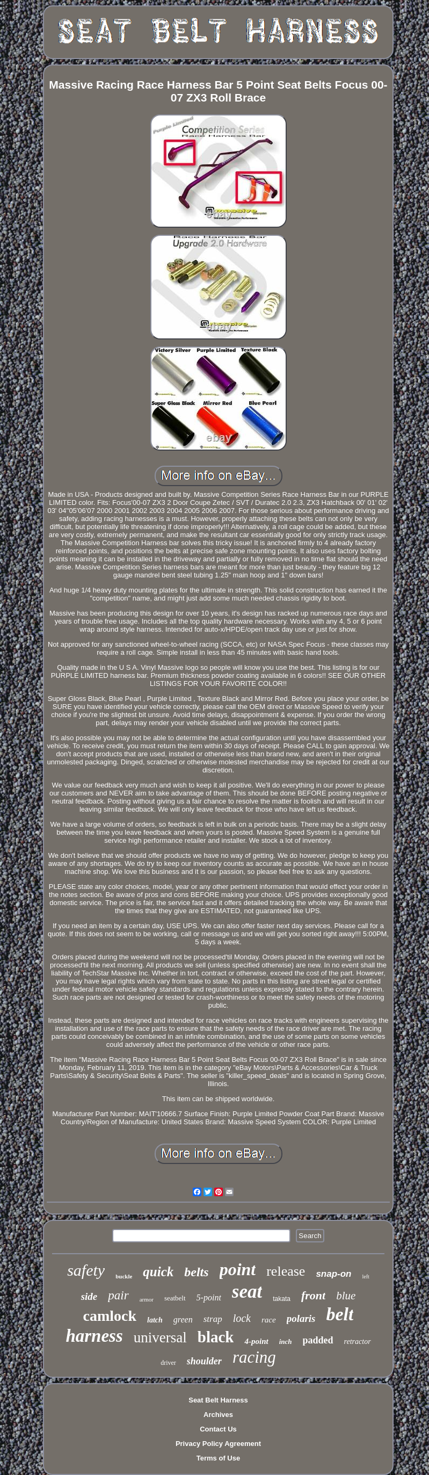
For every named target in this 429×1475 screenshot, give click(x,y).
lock (242, 1318)
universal (160, 1337)
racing (254, 1357)
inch (285, 1341)
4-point (256, 1341)
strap (212, 1319)
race (268, 1319)
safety (86, 1270)
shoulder (204, 1361)
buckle (123, 1276)
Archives (218, 1415)
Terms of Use (218, 1458)
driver (168, 1362)
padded (318, 1340)
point (238, 1269)
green (183, 1319)
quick (158, 1271)
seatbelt (175, 1298)
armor (147, 1299)
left (365, 1276)
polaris (301, 1318)
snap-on (333, 1274)
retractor (357, 1341)
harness (94, 1336)
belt (339, 1314)
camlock (110, 1315)
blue (345, 1295)
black (216, 1337)
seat (247, 1291)
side (89, 1296)
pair (118, 1295)
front (313, 1295)
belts (196, 1272)
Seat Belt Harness (218, 1400)
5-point (209, 1297)
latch (155, 1320)
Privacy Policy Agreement (218, 1444)
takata (281, 1299)
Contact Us (218, 1429)
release (285, 1271)
